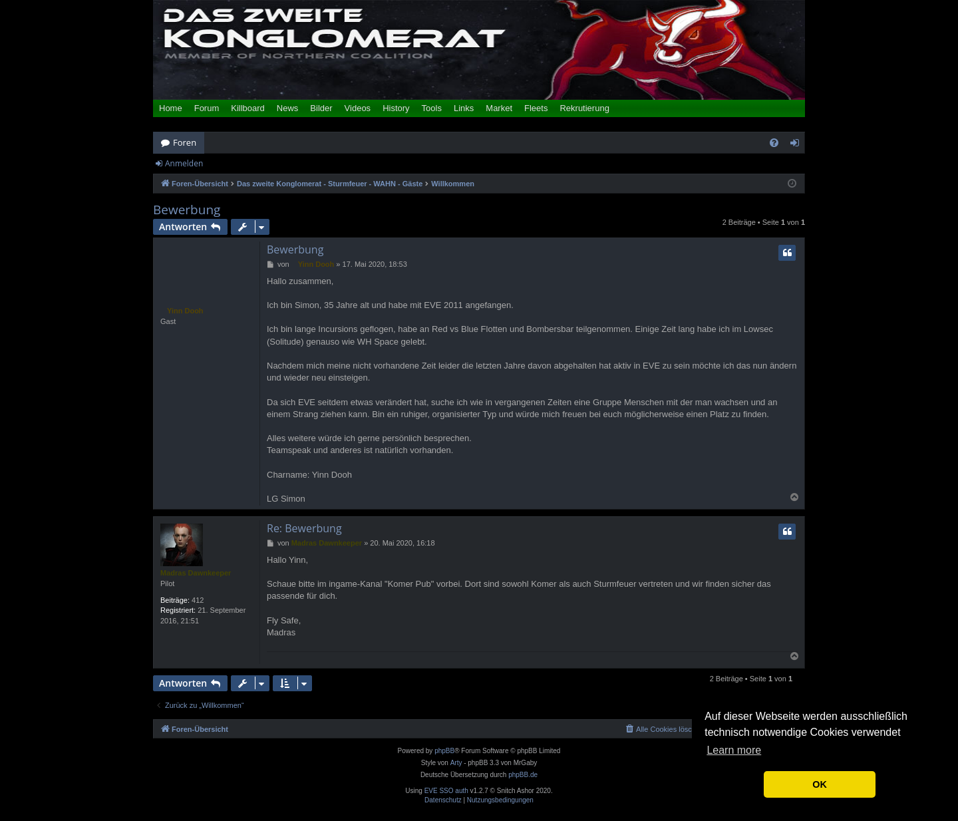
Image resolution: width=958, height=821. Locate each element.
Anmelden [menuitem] (798, 145)
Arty (456, 762)
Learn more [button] (734, 750)
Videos (358, 108)
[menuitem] (774, 143)
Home (170, 108)
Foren (184, 142)
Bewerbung (186, 210)
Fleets (536, 108)
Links (464, 108)
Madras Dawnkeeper (195, 573)
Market (499, 108)
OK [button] (819, 784)
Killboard (248, 108)
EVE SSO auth (446, 791)
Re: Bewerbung (304, 528)
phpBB (444, 750)
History (396, 108)
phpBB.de (523, 774)
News (288, 108)
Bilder (321, 108)
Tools (432, 108)
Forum (207, 108)
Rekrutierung (584, 108)
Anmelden (184, 163)
